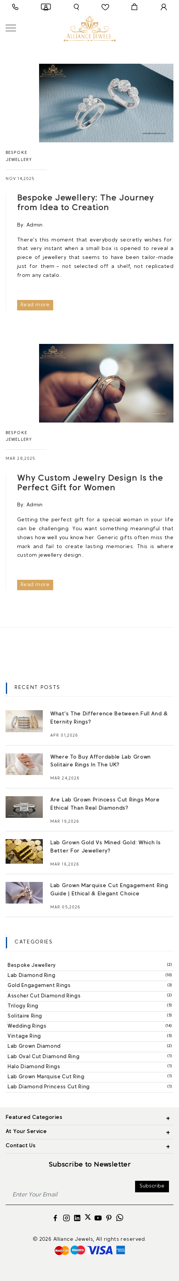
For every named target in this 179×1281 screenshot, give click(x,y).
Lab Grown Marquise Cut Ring (90, 1076)
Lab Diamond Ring (90, 975)
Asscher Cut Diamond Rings (90, 996)
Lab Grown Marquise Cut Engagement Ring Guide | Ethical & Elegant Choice (109, 890)
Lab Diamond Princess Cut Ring (90, 1086)
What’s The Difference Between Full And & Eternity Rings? (109, 718)
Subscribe (152, 1186)
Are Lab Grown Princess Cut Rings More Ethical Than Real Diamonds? (105, 804)
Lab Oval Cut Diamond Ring (90, 1056)
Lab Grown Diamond (90, 1046)
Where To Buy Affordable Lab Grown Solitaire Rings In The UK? (100, 761)
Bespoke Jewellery (90, 965)
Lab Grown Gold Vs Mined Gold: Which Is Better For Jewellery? (105, 847)
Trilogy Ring (90, 1006)
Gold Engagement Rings (90, 985)
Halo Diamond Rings (90, 1066)
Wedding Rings (90, 1026)
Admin (34, 225)
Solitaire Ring (90, 1016)
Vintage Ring (90, 1036)
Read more (35, 305)
